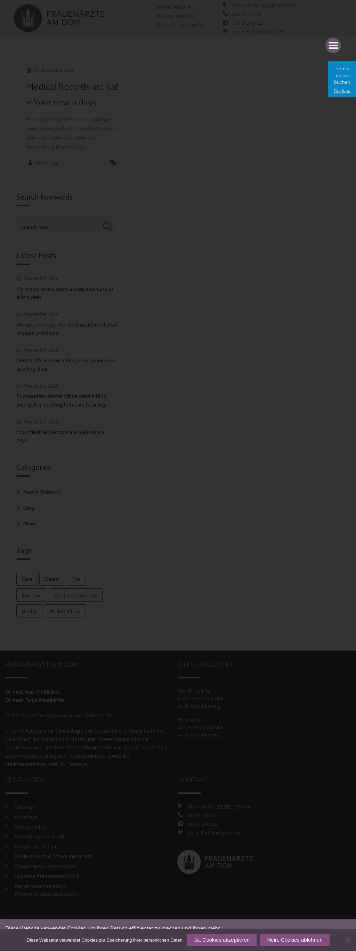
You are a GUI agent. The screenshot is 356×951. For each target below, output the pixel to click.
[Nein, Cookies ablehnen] (347, 940)
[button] (333, 45)
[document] (178, 475)
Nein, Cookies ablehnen (294, 940)
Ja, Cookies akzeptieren (222, 940)
